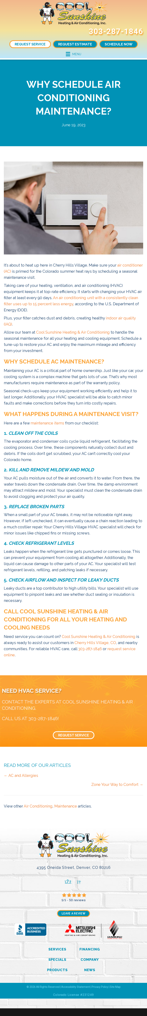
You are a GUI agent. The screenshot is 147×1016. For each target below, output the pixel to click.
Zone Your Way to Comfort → (117, 784)
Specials (57, 960)
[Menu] (73, 54)
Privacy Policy (100, 986)
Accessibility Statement (75, 986)
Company (90, 960)
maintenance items (47, 423)
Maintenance (65, 806)
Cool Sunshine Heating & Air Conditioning (73, 332)
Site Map (115, 986)
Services (57, 949)
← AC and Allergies (21, 775)
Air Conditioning (38, 806)
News (89, 970)
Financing (89, 949)
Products (57, 970)
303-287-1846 (116, 31)
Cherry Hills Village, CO (95, 642)
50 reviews (77, 900)
